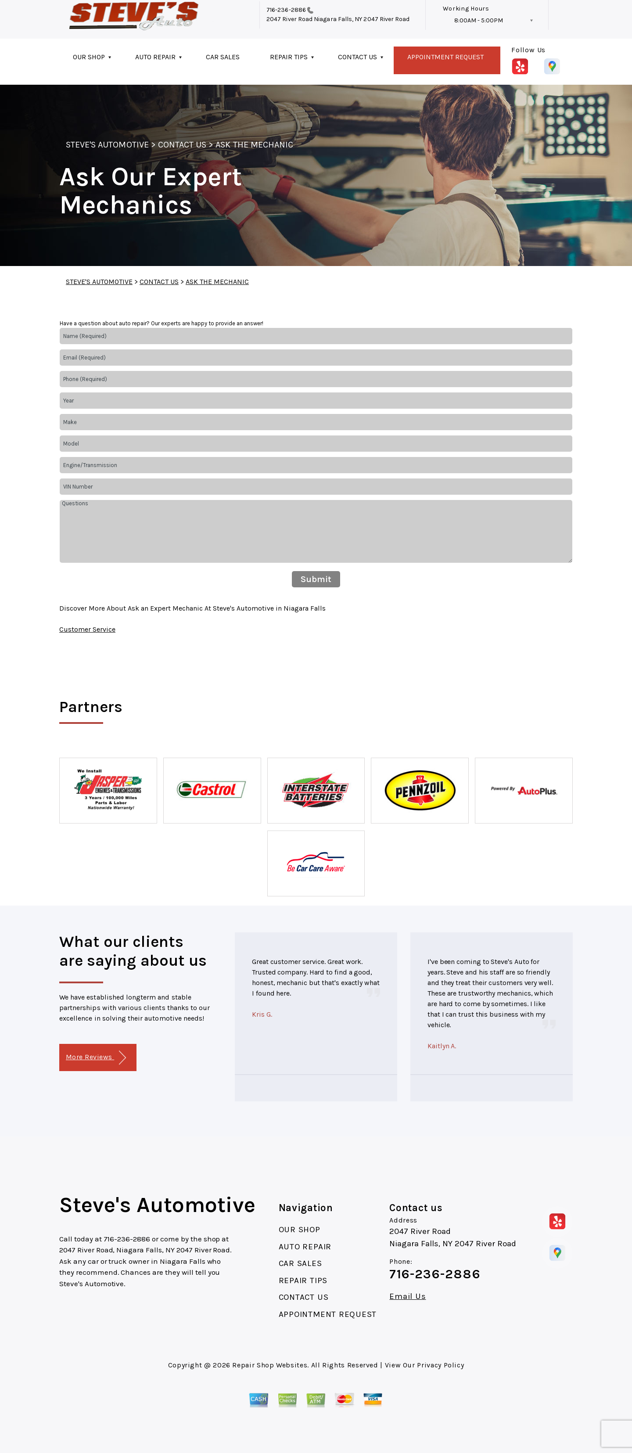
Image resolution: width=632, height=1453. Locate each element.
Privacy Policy (440, 1365)
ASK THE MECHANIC (254, 145)
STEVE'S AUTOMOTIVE (107, 145)
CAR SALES (223, 57)
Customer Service (87, 629)
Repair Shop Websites (269, 1365)
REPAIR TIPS (289, 57)
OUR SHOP (89, 57)
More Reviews (96, 1057)
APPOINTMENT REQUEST (445, 57)
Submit (316, 579)
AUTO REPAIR (155, 57)
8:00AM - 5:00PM (478, 20)
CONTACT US (357, 57)
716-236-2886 (286, 10)
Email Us (407, 1296)
